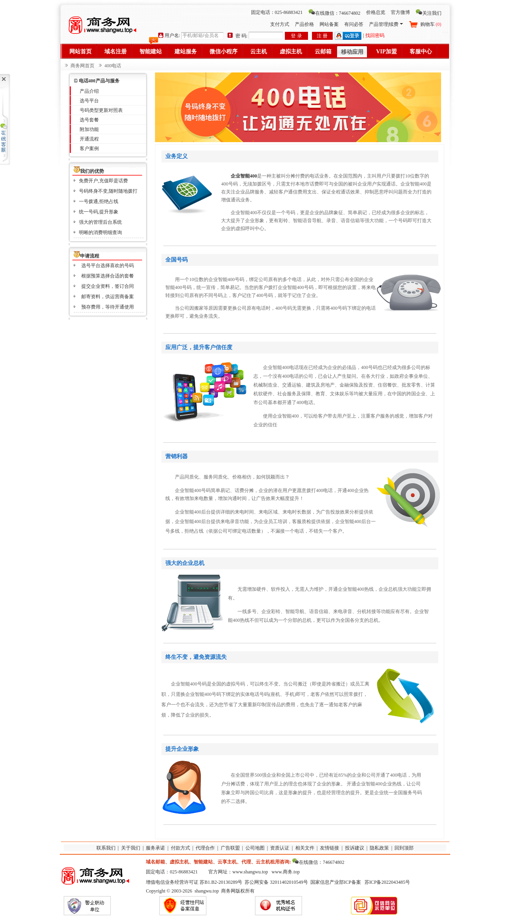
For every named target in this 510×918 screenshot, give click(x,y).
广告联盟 (230, 848)
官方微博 (400, 12)
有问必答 (353, 24)
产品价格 (304, 24)
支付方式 (279, 24)
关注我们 (428, 13)
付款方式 (180, 848)
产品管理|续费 (385, 24)
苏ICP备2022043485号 (387, 882)
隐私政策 (379, 848)
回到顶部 (404, 848)
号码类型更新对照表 (101, 110)
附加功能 (89, 129)
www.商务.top (286, 872)
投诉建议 (354, 848)
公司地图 (255, 848)
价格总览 (375, 12)
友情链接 (329, 848)
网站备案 (329, 24)
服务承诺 (155, 848)
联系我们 (106, 848)
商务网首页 (82, 65)
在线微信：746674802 (334, 13)
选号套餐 (89, 120)
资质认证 (279, 848)
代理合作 (205, 848)
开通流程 (89, 139)
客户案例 (89, 148)
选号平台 (89, 101)
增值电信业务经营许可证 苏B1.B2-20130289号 (194, 882)
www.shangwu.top (250, 872)
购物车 (430, 24)
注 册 (322, 36)
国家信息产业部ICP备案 (335, 882)
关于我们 (130, 848)
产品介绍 (89, 91)
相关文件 (304, 848)
